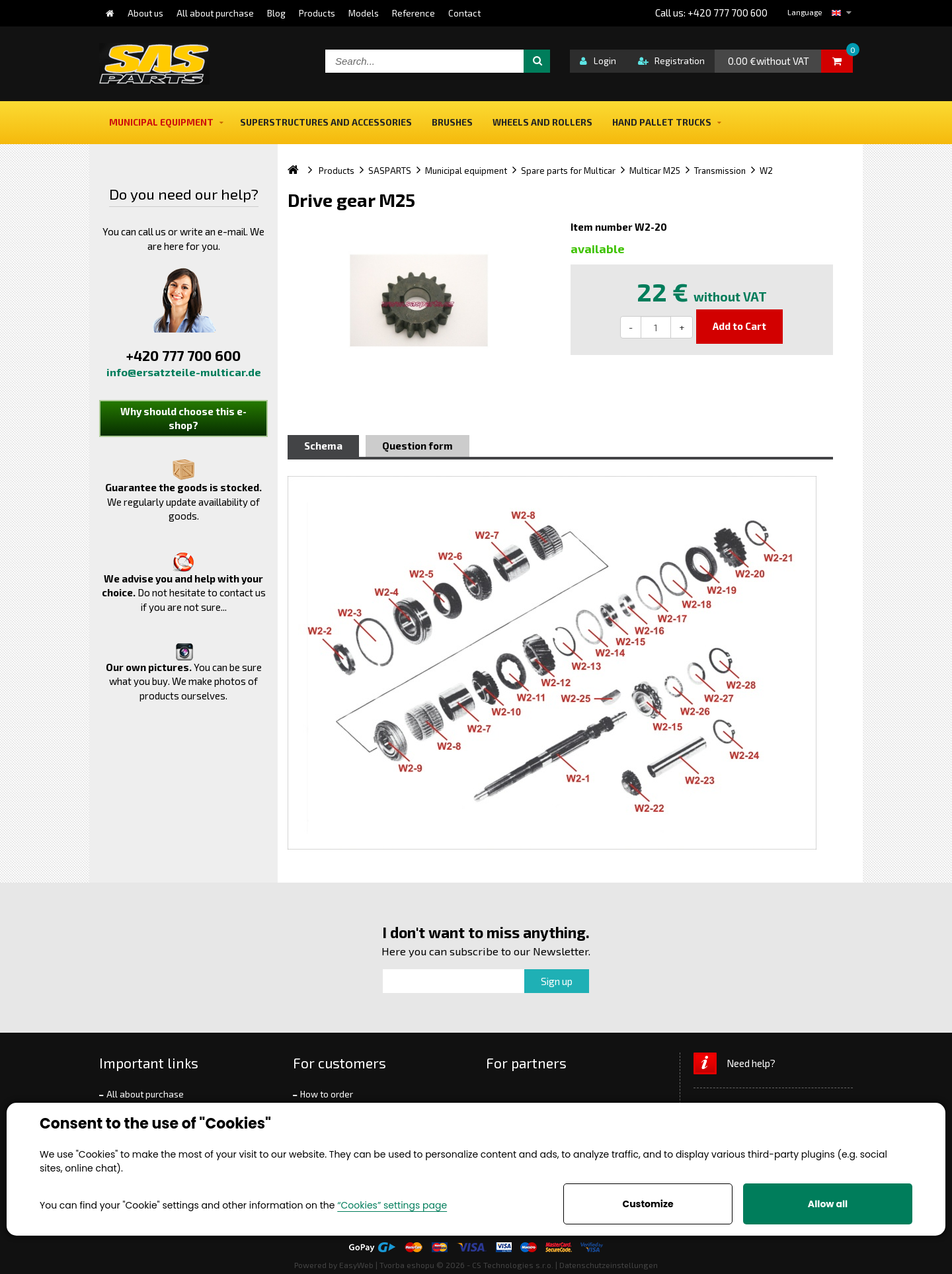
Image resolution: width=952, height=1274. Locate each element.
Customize (647, 1204)
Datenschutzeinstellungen (608, 1264)
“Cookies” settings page (392, 1205)
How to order (326, 1094)
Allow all (828, 1204)
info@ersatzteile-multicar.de (183, 372)
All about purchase (145, 1094)
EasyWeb (356, 1264)
